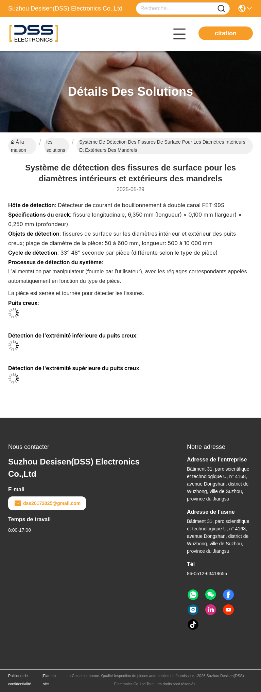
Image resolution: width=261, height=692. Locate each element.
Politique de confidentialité (19, 680)
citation (226, 33)
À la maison (18, 146)
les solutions (56, 146)
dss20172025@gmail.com (47, 503)
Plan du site (49, 680)
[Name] (221, 8)
